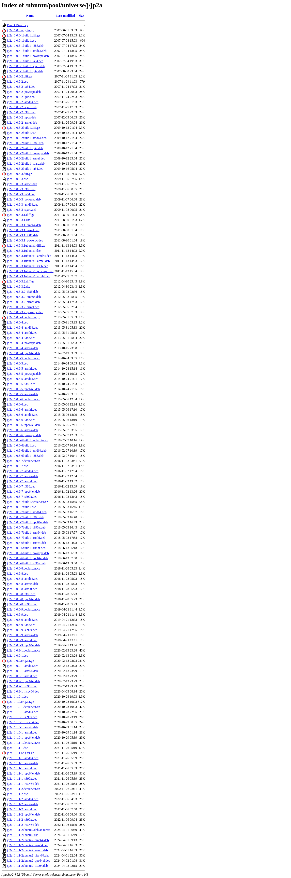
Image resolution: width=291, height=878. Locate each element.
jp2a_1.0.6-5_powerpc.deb (24, 373)
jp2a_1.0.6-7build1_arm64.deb (26, 532)
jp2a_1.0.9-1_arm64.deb (22, 671)
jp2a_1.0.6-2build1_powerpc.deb (28, 153)
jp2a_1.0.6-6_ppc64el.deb (23, 425)
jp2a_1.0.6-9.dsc (17, 614)
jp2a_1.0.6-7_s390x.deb (22, 496)
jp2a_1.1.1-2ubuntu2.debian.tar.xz (28, 829)
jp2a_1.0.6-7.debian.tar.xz (23, 460)
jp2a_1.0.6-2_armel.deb (22, 122)
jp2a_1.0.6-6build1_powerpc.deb (28, 553)
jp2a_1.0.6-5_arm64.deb (22, 394)
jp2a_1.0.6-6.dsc (17, 404)
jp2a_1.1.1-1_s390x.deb (22, 778)
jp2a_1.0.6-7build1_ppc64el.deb (27, 522)
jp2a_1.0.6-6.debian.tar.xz (23, 399)
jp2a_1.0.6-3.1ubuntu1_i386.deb (27, 266)
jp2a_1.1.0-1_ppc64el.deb (23, 737)
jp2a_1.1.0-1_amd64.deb (23, 712)
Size (81, 15)
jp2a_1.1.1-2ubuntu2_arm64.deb (27, 845)
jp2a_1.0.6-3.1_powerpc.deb (25, 240)
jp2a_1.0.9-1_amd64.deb (23, 665)
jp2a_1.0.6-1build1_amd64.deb (26, 50)
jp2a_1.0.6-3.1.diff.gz (20, 214)
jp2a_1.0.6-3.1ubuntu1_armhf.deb (28, 276)
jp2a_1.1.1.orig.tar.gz (20, 753)
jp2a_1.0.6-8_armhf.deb (22, 589)
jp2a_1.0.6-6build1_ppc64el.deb (27, 558)
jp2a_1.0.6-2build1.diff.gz (23, 127)
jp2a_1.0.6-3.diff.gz (19, 173)
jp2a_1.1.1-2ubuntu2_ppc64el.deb (28, 860)
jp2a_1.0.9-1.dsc (17, 655)
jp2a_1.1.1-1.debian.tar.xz (23, 742)
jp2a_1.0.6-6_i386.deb (21, 419)
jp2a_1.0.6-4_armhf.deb (22, 332)
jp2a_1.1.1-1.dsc (17, 747)
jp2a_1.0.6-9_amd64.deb (23, 619)
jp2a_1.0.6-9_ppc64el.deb (23, 645)
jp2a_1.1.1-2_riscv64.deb (23, 824)
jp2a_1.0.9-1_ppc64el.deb (23, 681)
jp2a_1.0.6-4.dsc (17, 322)
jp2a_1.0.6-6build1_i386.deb (25, 455)
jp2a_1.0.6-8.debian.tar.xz (23, 568)
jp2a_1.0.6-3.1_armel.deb (23, 230)
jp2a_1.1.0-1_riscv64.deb (23, 722)
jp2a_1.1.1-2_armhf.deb (22, 809)
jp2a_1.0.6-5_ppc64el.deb (23, 389)
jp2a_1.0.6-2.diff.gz (19, 76)
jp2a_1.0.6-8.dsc (17, 573)
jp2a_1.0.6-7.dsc (17, 466)
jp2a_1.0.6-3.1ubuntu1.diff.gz (26, 245)
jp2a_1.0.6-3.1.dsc (18, 220)
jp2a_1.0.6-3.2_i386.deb (22, 291)
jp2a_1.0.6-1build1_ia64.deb (25, 61)
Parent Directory (17, 25)
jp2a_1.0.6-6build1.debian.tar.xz (27, 440)
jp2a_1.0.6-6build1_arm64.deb (26, 542)
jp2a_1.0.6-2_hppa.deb (21, 117)
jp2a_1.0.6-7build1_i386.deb (25, 517)
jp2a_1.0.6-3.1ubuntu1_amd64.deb (29, 255)
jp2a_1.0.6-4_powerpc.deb (24, 343)
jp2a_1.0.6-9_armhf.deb (22, 640)
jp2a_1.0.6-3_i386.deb (21, 189)
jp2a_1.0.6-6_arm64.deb (22, 430)
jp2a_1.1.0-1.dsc (17, 696)
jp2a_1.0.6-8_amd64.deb (23, 578)
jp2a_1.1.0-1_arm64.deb (22, 727)
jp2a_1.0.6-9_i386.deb (21, 624)
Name (30, 15)
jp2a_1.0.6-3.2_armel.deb (23, 307)
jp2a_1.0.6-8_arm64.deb (22, 583)
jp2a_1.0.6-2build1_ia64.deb (25, 168)
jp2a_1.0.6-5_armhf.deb (22, 368)
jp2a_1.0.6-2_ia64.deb (21, 86)
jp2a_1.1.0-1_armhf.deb (22, 732)
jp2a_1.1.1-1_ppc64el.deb (23, 773)
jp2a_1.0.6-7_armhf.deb (22, 481)
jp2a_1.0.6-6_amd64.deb (23, 414)
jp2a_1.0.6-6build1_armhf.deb (26, 548)
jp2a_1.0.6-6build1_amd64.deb (26, 450)
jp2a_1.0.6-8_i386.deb (21, 594)
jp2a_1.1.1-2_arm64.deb (22, 804)
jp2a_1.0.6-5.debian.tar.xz (23, 358)
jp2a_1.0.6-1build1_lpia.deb (25, 71)
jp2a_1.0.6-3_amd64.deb (23, 204)
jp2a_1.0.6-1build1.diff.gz (23, 35)
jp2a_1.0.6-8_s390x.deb (22, 604)
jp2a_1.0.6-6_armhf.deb (22, 409)
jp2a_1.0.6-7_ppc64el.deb (23, 491)
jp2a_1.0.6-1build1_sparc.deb (26, 66)
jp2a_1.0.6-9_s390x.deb (22, 630)
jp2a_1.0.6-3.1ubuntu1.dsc (24, 250)
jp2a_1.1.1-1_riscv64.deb (23, 783)
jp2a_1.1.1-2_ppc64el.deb (23, 814)
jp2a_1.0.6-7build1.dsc (21, 507)
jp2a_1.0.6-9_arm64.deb (22, 635)
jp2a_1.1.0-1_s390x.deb (22, 717)
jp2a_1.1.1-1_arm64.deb (22, 763)
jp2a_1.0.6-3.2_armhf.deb (23, 302)
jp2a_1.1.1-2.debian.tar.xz (23, 788)
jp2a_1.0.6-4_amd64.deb (23, 327)
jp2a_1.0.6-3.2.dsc (18, 286)
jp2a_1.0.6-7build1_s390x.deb (26, 527)
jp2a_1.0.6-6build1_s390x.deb (26, 563)
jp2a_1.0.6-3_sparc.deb (22, 209)
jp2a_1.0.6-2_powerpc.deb (24, 91)
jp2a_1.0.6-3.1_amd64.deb (24, 225)
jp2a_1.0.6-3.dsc (17, 179)
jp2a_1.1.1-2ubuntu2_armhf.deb (27, 850)
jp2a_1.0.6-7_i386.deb (21, 486)
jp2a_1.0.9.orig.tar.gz (20, 660)
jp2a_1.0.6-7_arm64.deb (22, 476)
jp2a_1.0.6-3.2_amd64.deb (24, 296)
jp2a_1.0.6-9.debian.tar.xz (23, 609)
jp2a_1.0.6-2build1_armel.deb (26, 158)
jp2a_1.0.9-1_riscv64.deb (23, 691)
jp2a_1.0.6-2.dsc (17, 81)
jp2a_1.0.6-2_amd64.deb (23, 102)
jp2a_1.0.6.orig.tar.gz (20, 30)
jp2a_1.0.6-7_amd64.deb (23, 471)
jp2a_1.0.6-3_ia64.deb (21, 194)
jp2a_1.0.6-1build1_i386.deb (25, 45)
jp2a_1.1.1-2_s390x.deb (22, 819)
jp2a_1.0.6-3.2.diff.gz (20, 281)
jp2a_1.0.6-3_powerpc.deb (24, 199)
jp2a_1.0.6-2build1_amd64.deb (26, 138)
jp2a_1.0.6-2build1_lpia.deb (25, 148)
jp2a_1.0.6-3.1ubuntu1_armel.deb (28, 261)
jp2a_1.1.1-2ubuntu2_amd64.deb (28, 840)
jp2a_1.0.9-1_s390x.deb (22, 686)
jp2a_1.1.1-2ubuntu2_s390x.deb (27, 865)
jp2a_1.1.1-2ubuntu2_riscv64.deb (28, 855)
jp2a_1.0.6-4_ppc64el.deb (23, 353)
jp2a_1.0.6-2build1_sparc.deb (26, 163)
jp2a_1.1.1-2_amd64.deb (23, 799)
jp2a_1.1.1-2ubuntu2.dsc (22, 835)
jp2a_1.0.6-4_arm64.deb (22, 348)
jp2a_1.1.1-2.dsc (17, 794)
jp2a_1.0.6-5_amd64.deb (23, 378)
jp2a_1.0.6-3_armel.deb (22, 184)
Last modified (65, 15)
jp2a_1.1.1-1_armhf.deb (22, 768)
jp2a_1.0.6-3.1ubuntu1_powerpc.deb (30, 271)
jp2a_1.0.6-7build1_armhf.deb (26, 537)
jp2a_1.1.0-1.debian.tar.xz (23, 706)
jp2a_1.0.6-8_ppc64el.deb (23, 599)
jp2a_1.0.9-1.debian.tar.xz (23, 650)
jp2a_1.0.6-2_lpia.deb (21, 97)
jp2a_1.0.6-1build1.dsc (21, 40)
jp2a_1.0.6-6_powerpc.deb (24, 435)
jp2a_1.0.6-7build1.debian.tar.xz (27, 501)
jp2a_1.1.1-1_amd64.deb (23, 758)
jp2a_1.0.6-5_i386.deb (21, 384)
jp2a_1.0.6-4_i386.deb (21, 337)
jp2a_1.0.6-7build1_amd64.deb (26, 512)
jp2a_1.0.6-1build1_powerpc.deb (28, 56)
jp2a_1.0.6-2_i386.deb (21, 112)
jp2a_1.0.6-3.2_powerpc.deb (25, 312)
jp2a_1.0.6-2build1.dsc (21, 132)
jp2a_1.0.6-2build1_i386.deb (25, 143)
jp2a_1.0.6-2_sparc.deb (22, 107)
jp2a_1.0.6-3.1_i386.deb (22, 235)
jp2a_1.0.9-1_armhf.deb (22, 676)
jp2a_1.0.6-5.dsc (17, 363)
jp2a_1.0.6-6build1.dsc (21, 445)
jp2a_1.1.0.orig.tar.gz (20, 701)
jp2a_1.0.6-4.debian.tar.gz (23, 317)
